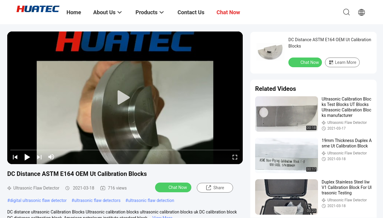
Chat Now (174, 187)
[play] (125, 97)
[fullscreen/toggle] (235, 156)
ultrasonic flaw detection (151, 200)
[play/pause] (27, 156)
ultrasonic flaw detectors (97, 200)
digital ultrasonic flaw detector (38, 200)
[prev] (15, 156)
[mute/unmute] (51, 156)
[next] (39, 156)
